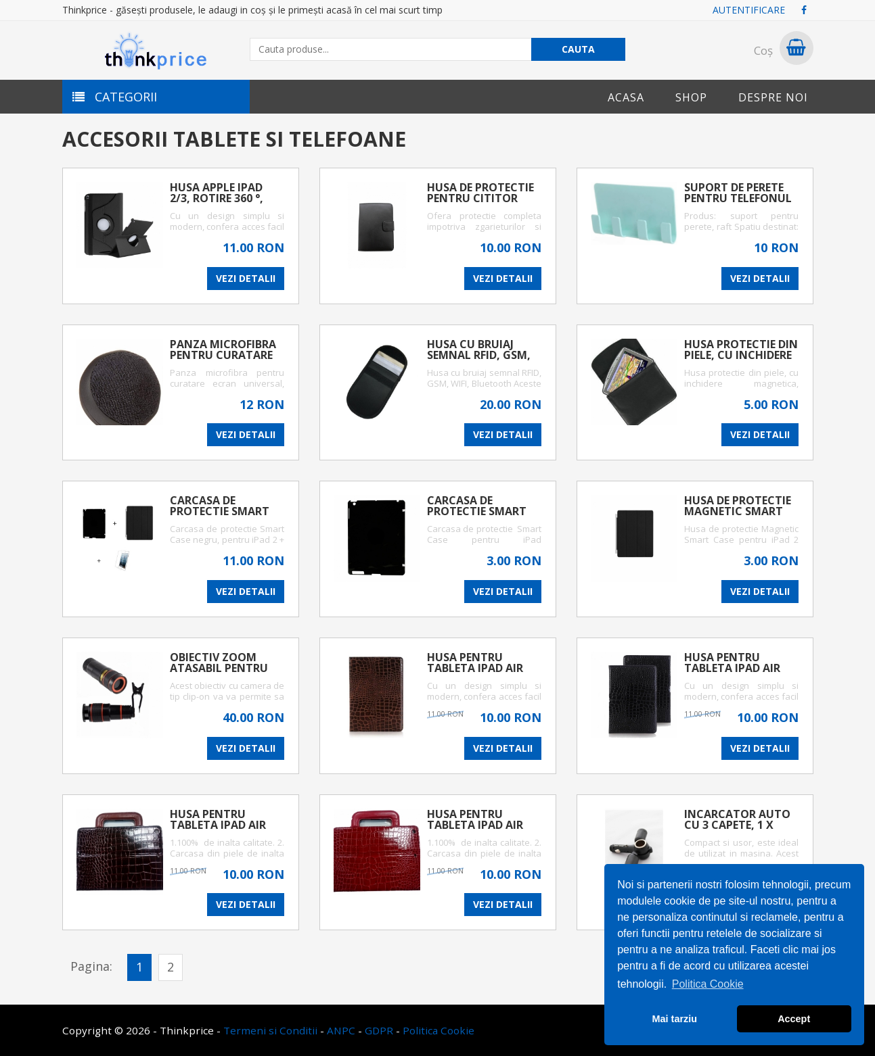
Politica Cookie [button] (708, 984)
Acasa (626, 97)
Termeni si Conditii (270, 1030)
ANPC (341, 1030)
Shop (691, 97)
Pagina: (91, 966)
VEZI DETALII (245, 278)
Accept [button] (794, 1018)
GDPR (379, 1030)
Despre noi (773, 97)
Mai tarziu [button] (674, 1018)
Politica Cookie (438, 1030)
